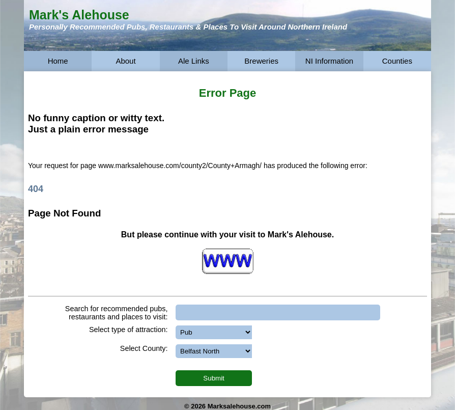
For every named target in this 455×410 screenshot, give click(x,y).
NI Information (329, 61)
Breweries (261, 61)
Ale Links (193, 61)
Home (58, 61)
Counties (397, 61)
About (125, 61)
